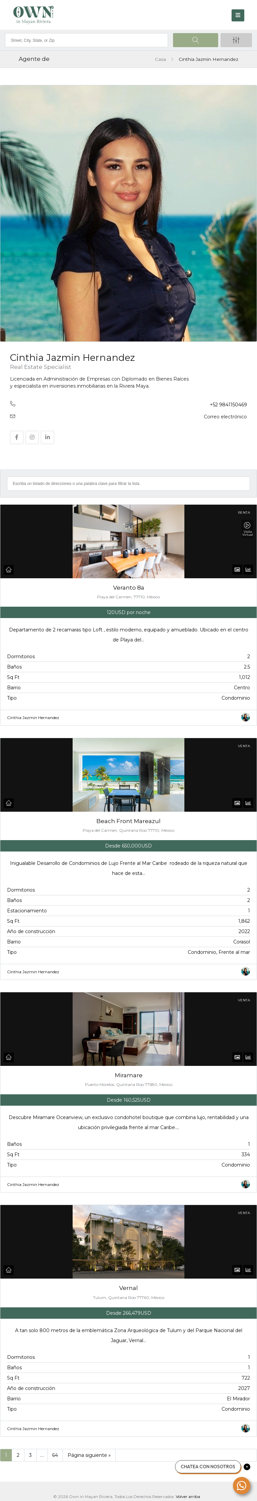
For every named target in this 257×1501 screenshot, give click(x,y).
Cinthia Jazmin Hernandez (33, 717)
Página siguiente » (89, 1448)
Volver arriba (188, 1489)
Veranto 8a (128, 587)
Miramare (129, 1072)
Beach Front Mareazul (128, 819)
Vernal (128, 1282)
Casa (160, 59)
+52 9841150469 (228, 405)
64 (55, 1448)
